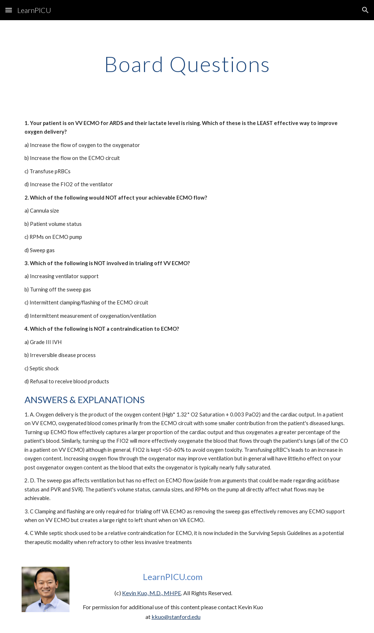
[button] (8, 10)
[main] (187, 64)
